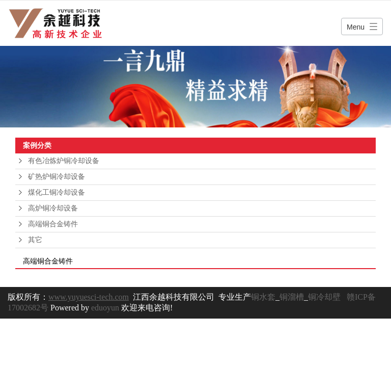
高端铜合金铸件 (53, 224)
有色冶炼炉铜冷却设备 (63, 161)
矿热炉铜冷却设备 (56, 176)
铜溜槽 (292, 297)
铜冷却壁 (324, 297)
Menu (356, 27)
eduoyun (105, 307)
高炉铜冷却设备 (53, 208)
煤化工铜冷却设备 (56, 192)
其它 (35, 240)
